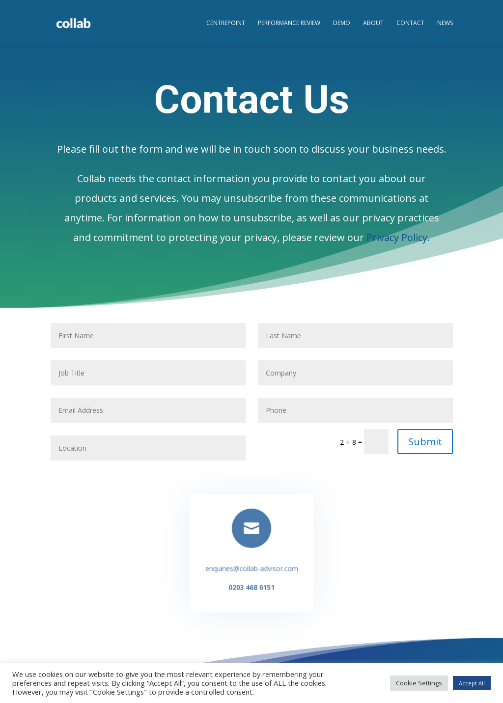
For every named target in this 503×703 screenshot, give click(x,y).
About (373, 23)
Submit (425, 441)
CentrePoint (225, 23)
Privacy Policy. (398, 237)
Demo (341, 23)
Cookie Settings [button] (419, 682)
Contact (410, 23)
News (445, 23)
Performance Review (289, 23)
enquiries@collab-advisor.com (251, 568)
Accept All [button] (472, 683)
